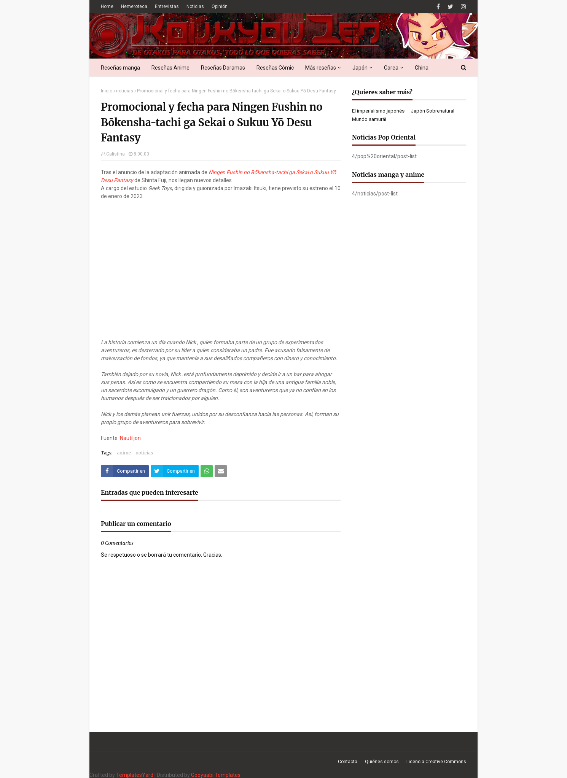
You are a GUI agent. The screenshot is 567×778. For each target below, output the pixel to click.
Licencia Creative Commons (436, 761)
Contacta (347, 761)
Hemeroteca (134, 6)
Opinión (220, 6)
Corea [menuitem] (391, 68)
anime (124, 453)
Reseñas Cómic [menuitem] (275, 68)
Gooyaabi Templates (215, 775)
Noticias (195, 6)
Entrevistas (167, 6)
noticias (124, 91)
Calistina (115, 154)
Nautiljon (130, 438)
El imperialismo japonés (378, 111)
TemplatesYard (134, 775)
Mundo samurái (369, 119)
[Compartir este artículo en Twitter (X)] (175, 471)
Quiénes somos (382, 761)
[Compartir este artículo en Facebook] (125, 471)
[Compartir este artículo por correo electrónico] (221, 471)
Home (107, 6)
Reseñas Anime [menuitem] (170, 68)
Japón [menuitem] (360, 68)
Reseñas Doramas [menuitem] (223, 68)
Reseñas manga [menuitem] (120, 68)
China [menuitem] (421, 68)
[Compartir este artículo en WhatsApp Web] (207, 471)
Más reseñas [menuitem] (320, 68)
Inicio (106, 91)
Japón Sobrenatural (432, 111)
